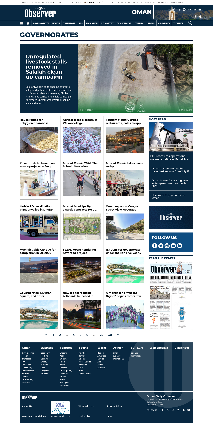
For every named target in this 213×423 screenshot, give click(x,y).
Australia (101, 368)
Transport (69, 23)
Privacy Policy (114, 406)
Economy (45, 353)
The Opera (64, 382)
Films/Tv (63, 374)
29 (102, 335)
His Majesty (107, 23)
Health (56, 23)
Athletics (83, 365)
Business (116, 356)
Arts (62, 356)
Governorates (41, 23)
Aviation (44, 365)
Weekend (64, 385)
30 (110, 335)
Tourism (139, 23)
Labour (151, 23)
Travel (62, 365)
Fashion (63, 368)
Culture (63, 359)
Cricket (82, 359)
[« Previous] (46, 334)
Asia (99, 362)
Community (164, 23)
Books (63, 377)
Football (82, 353)
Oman (115, 353)
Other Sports (84, 374)
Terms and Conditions (34, 416)
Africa (100, 365)
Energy (44, 362)
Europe (100, 359)
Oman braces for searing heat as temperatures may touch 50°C (170, 183)
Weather (178, 23)
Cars (43, 368)
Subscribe (84, 416)
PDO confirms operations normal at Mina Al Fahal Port (170, 157)
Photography (66, 371)
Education (92, 23)
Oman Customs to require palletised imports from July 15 (170, 170)
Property (45, 371)
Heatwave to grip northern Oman (168, 196)
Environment (124, 23)
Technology (136, 356)
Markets (44, 356)
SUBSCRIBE (177, 2)
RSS (110, 416)
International (118, 359)
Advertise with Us (60, 416)
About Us (27, 406)
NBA (81, 371)
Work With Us (85, 406)
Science (134, 353)
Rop (81, 23)
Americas (101, 356)
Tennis (82, 356)
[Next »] (117, 334)
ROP (24, 362)
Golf (80, 368)
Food (62, 362)
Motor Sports (85, 362)
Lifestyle (63, 353)
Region (100, 353)
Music (62, 379)
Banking (44, 359)
